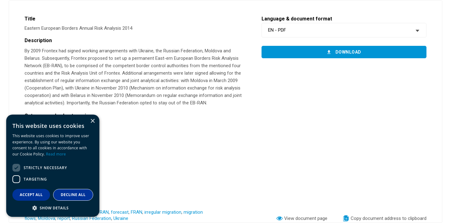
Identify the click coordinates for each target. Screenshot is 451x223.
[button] (52, 208)
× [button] (92, 121)
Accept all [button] (31, 194)
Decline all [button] (73, 194)
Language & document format (297, 19)
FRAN (136, 212)
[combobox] (344, 30)
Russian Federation (91, 218)
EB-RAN (101, 212)
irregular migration (162, 212)
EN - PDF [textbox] (277, 30)
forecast (120, 212)
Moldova (46, 218)
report (63, 218)
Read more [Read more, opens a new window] (56, 154)
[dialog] (52, 166)
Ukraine (120, 218)
